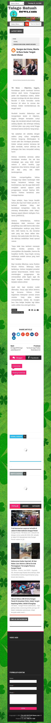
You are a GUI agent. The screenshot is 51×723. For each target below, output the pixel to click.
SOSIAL (16, 41)
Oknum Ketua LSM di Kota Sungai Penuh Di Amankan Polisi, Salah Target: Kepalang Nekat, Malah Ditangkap (25, 601)
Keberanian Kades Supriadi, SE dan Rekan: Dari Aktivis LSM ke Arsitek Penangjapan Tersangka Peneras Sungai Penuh (24, 564)
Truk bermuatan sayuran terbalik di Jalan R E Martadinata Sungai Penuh (24, 529)
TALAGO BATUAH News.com (30, 715)
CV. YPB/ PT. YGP (29, 718)
